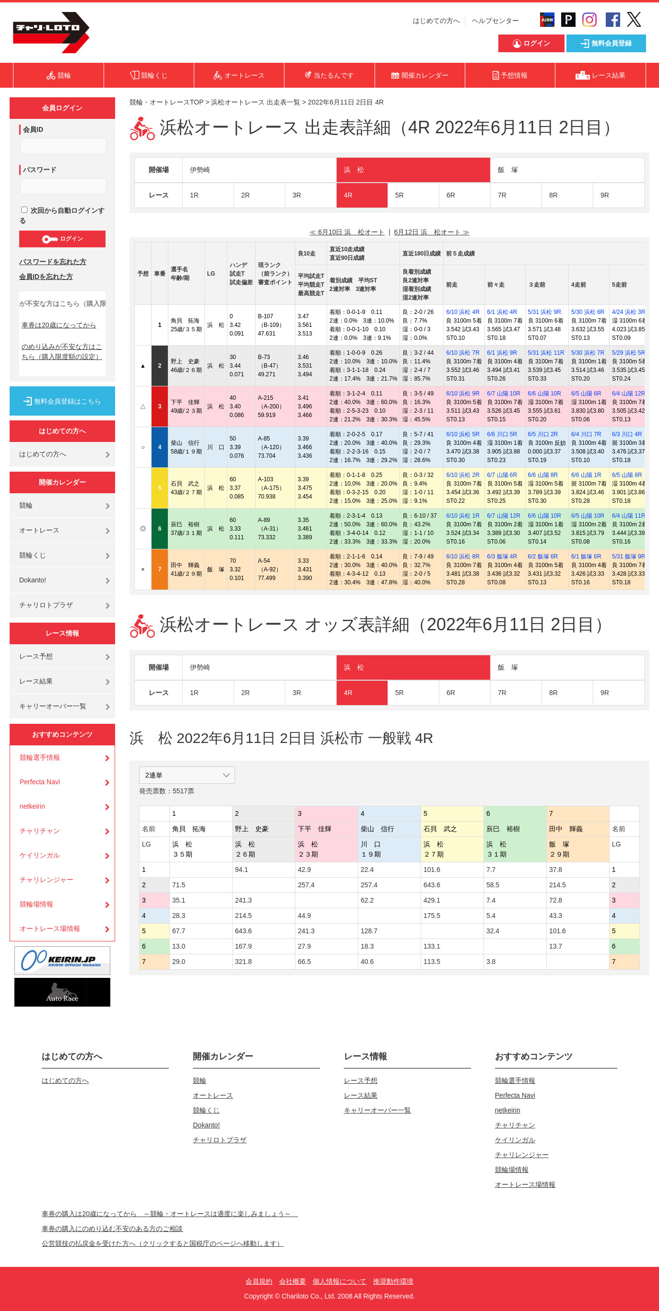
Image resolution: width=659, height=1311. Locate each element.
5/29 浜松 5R (628, 352)
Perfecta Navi (40, 782)
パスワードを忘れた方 (52, 262)
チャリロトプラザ (46, 605)
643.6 (432, 885)
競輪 (26, 505)
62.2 (367, 900)
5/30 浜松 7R (587, 352)
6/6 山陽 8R (543, 475)
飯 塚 (508, 170)
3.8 (490, 961)
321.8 (243, 961)
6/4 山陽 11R (628, 515)
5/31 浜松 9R (544, 312)
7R (502, 195)
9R (604, 195)
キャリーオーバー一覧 (52, 706)
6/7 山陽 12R (503, 515)
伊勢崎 (200, 170)
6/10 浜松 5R (462, 434)
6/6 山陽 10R (544, 393)
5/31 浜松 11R (546, 352)
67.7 (178, 931)
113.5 (432, 961)
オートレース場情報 (50, 928)
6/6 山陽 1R (586, 475)
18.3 (367, 946)
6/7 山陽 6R (502, 475)
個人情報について (339, 1281)
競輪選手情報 (40, 757)
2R (245, 195)
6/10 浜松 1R (462, 515)
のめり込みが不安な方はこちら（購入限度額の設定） (62, 351)
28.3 (178, 915)
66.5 (304, 961)
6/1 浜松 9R (502, 352)
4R (348, 195)
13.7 (555, 946)
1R (194, 195)
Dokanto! (32, 580)
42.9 (304, 869)
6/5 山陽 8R (627, 475)
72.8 (555, 900)
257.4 (306, 885)
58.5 (492, 885)
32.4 (492, 931)
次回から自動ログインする (62, 215)
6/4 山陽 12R (628, 393)
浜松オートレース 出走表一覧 (255, 102)
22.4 (367, 869)
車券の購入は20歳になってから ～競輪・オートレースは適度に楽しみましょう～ (170, 1214)
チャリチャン (40, 831)
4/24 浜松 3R (628, 312)
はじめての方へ (436, 20)
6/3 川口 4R (627, 434)
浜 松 (354, 170)
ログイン (62, 239)
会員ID (33, 129)
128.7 (369, 931)
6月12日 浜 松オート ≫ (432, 232)
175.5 (432, 915)
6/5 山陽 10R (587, 515)
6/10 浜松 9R (462, 393)
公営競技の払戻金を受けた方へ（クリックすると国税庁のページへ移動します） (162, 1243)
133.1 (432, 946)
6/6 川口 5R (502, 434)
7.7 (490, 869)
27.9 (304, 946)
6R (451, 195)
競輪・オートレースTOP (166, 102)
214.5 (557, 885)
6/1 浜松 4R (502, 312)
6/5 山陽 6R (586, 393)
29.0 (178, 961)
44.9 (304, 915)
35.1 (178, 900)
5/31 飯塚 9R (628, 556)
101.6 (432, 869)
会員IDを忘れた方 (46, 276)
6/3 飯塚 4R (502, 556)
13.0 (178, 946)
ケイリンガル (40, 855)
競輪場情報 (36, 904)
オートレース (39, 530)
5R (399, 195)
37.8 (555, 869)
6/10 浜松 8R (462, 556)
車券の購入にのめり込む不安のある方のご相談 (112, 1228)
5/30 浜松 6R (587, 312)
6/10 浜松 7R (462, 352)
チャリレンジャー (46, 879)
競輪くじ (32, 555)
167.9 (243, 946)
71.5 (178, 885)
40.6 (367, 961)
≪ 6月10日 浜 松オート (347, 232)
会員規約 (259, 1281)
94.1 (241, 869)
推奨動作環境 (393, 1281)
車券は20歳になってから (59, 325)
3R (297, 195)
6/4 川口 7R (586, 434)
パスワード (40, 170)
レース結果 (36, 681)
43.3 (555, 915)
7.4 (490, 900)
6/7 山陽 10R (503, 393)
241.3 (243, 900)
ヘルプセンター (495, 20)
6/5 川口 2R (543, 434)
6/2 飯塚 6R (543, 556)
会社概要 (292, 1281)
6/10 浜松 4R (462, 312)
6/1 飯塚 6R (586, 556)
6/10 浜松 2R (462, 475)
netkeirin (32, 806)
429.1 (432, 900)
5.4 (490, 915)
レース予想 (36, 656)
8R (553, 195)
